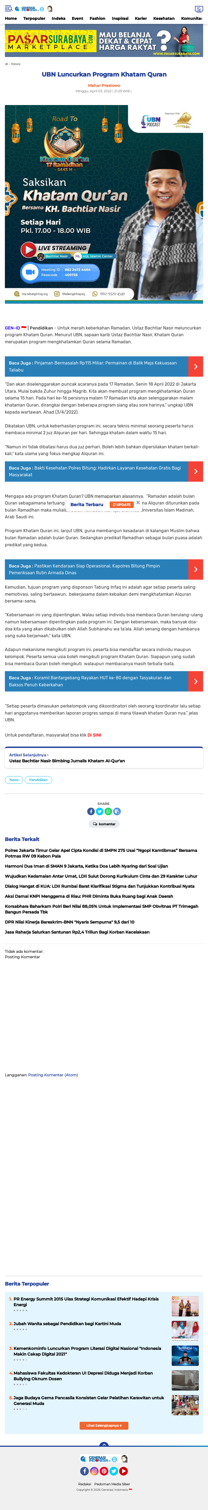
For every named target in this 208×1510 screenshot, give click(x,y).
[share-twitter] (99, 811)
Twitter (116, 1473)
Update (122, 505)
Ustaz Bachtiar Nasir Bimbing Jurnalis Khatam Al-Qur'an (67, 760)
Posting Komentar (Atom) (53, 1075)
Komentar (104, 823)
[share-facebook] (91, 811)
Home (11, 18)
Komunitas (192, 18)
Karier (141, 18)
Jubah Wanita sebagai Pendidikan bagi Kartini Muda (67, 1323)
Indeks (58, 18)
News (14, 780)
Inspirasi (120, 18)
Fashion (97, 18)
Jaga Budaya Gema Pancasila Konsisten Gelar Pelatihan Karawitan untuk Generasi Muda (89, 1400)
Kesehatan (164, 18)
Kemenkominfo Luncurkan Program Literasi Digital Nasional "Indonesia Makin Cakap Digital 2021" (87, 1351)
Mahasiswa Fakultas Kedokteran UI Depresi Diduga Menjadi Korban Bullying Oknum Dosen (83, 1376)
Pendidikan (38, 780)
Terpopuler (34, 18)
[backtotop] (104, 1447)
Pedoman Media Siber (112, 1484)
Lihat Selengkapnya (104, 1425)
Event (77, 18)
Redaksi (84, 1484)
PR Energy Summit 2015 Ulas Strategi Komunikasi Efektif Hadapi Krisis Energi (86, 1301)
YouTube (127, 1473)
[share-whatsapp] (108, 811)
